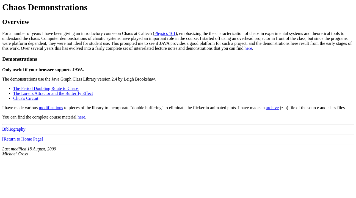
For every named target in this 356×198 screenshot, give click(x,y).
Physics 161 (165, 33)
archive (272, 107)
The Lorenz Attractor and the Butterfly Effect (53, 93)
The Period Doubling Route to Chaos (46, 88)
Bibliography (13, 129)
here (248, 48)
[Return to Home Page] (22, 139)
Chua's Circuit (25, 98)
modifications (51, 107)
